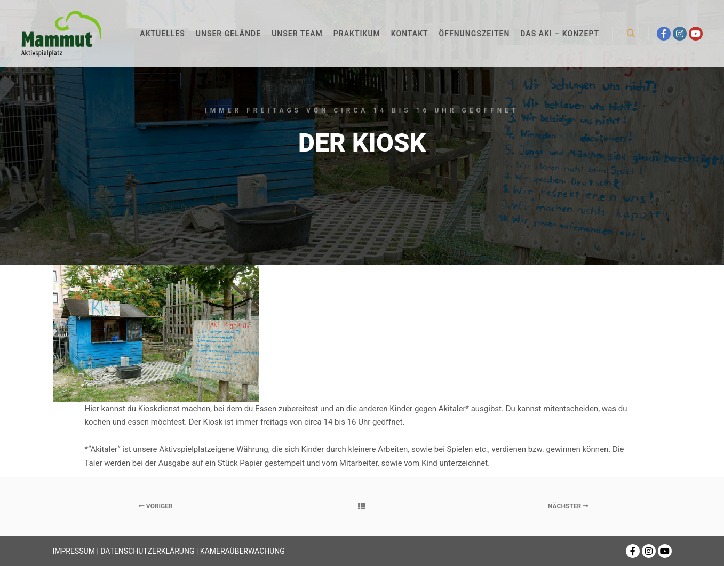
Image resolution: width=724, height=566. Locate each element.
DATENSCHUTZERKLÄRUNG (147, 551)
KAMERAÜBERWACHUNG (242, 551)
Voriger (156, 506)
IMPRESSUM (74, 551)
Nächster (568, 506)
